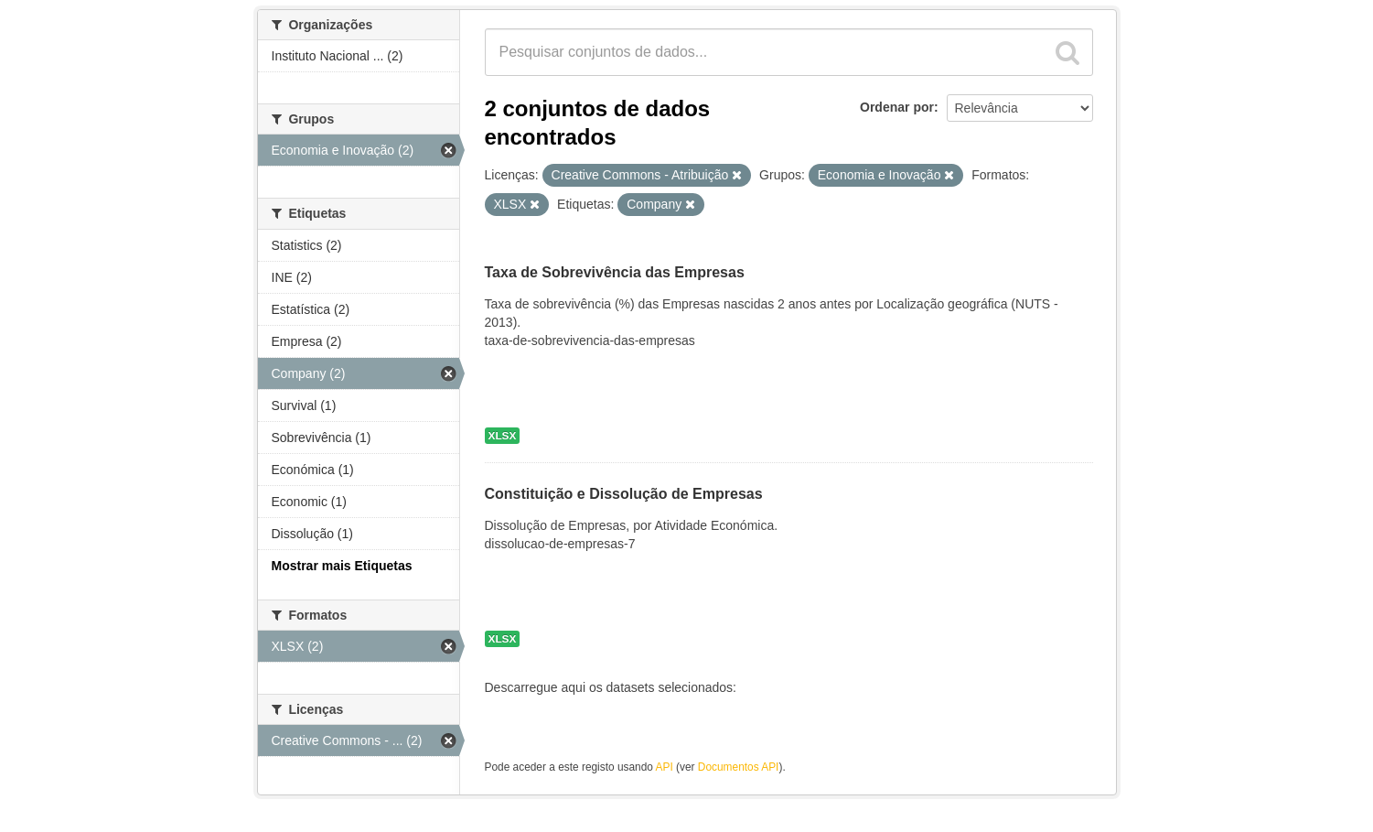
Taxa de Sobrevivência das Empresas (615, 273)
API (664, 767)
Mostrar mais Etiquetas (342, 565)
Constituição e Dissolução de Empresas (624, 494)
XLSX (502, 435)
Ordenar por (897, 107)
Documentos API (738, 767)
